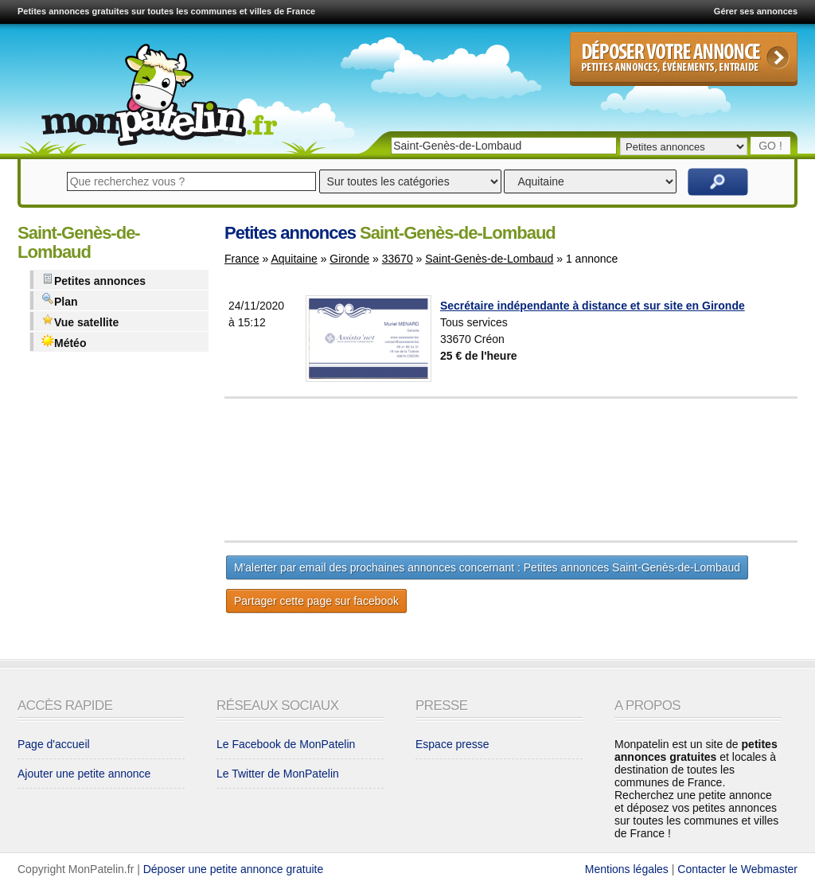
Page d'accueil (54, 744)
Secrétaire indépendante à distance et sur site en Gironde (592, 305)
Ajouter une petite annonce (84, 773)
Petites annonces (93, 279)
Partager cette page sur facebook (316, 601)
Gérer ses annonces (755, 11)
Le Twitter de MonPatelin (277, 773)
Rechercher (718, 182)
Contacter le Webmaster (737, 869)
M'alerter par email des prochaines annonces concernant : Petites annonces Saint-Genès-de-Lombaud (487, 567)
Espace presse (452, 744)
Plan (59, 300)
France (241, 258)
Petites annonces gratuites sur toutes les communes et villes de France (166, 11)
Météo (63, 341)
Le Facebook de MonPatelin (285, 744)
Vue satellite (80, 321)
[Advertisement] (550, 469)
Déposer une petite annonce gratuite (233, 869)
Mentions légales (627, 869)
